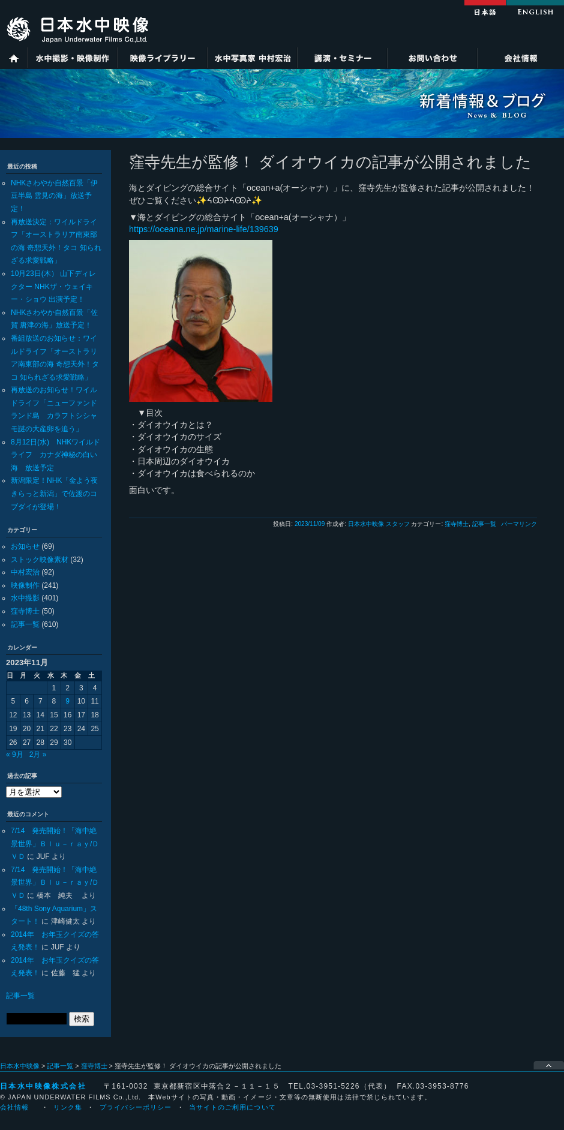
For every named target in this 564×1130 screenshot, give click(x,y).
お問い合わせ (433, 58)
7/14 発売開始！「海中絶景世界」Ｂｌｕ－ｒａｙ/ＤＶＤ (55, 844)
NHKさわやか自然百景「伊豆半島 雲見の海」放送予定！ (54, 196)
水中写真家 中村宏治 (253, 58)
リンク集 (67, 1107)
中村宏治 (25, 572)
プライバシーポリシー (136, 1107)
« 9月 (14, 754)
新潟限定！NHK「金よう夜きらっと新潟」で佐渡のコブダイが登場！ (54, 493)
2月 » (38, 754)
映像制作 (25, 585)
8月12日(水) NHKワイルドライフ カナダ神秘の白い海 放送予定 (55, 455)
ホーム (14, 58)
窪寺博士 (25, 611)
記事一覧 (25, 624)
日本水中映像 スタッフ (379, 524)
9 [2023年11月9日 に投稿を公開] (67, 701)
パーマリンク (519, 524)
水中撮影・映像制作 (73, 58)
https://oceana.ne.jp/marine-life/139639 (203, 229)
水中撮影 (25, 598)
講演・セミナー (343, 58)
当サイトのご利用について (232, 1107)
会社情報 (521, 58)
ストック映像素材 (39, 559)
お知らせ (25, 546)
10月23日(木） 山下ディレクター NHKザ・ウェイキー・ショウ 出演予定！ (53, 286)
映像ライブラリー (163, 58)
